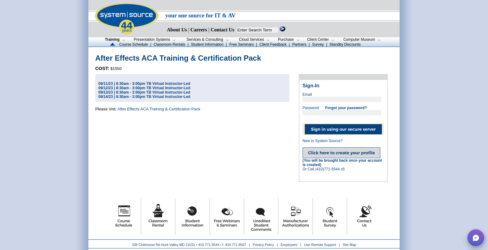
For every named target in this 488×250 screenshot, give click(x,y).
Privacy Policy (264, 245)
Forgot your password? (346, 108)
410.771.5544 (208, 245)
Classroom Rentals (169, 44)
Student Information (207, 44)
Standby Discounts (345, 44)
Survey (318, 44)
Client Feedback (273, 44)
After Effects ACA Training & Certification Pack (158, 109)
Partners (299, 44)
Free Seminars (241, 44)
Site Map (349, 245)
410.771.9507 (235, 245)
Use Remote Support (320, 245)
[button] (476, 238)
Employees (289, 245)
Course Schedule (133, 44)
